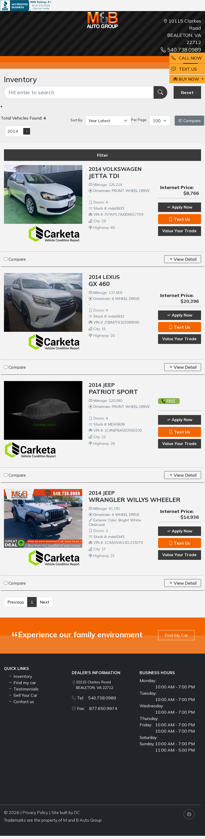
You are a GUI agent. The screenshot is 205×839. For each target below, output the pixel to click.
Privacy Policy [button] (35, 812)
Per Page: (139, 120)
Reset (187, 92)
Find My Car (176, 635)
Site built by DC (65, 812)
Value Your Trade (179, 230)
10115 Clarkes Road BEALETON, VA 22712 (94, 685)
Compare (189, 120)
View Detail (183, 259)
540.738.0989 (181, 49)
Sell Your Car (22, 695)
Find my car (22, 682)
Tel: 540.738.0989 (96, 697)
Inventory (20, 676)
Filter (102, 155)
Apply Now (179, 207)
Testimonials (23, 689)
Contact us (21, 701)
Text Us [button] (179, 219)
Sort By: (76, 120)
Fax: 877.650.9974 (97, 708)
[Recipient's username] (79, 92)
